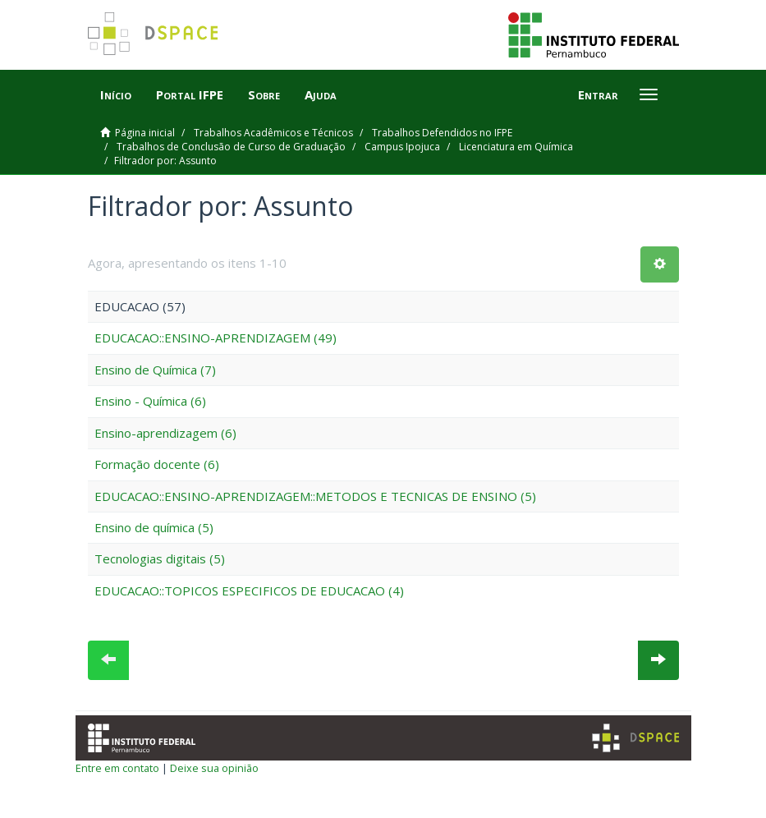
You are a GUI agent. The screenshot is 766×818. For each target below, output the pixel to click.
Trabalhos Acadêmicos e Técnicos (273, 133)
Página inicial (145, 133)
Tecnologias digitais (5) (159, 558)
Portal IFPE (189, 94)
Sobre (264, 94)
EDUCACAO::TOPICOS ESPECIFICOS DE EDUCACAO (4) (249, 590)
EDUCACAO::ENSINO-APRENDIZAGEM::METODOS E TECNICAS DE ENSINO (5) (315, 496)
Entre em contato (117, 768)
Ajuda (321, 94)
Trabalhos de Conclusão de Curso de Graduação (231, 147)
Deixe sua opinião (214, 768)
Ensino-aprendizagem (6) (165, 433)
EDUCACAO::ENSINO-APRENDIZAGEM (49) (215, 337)
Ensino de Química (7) (155, 369)
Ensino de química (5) (153, 527)
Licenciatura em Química (516, 147)
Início (115, 94)
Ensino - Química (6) (150, 401)
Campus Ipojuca (402, 147)
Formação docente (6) (156, 464)
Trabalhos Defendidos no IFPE (442, 133)
